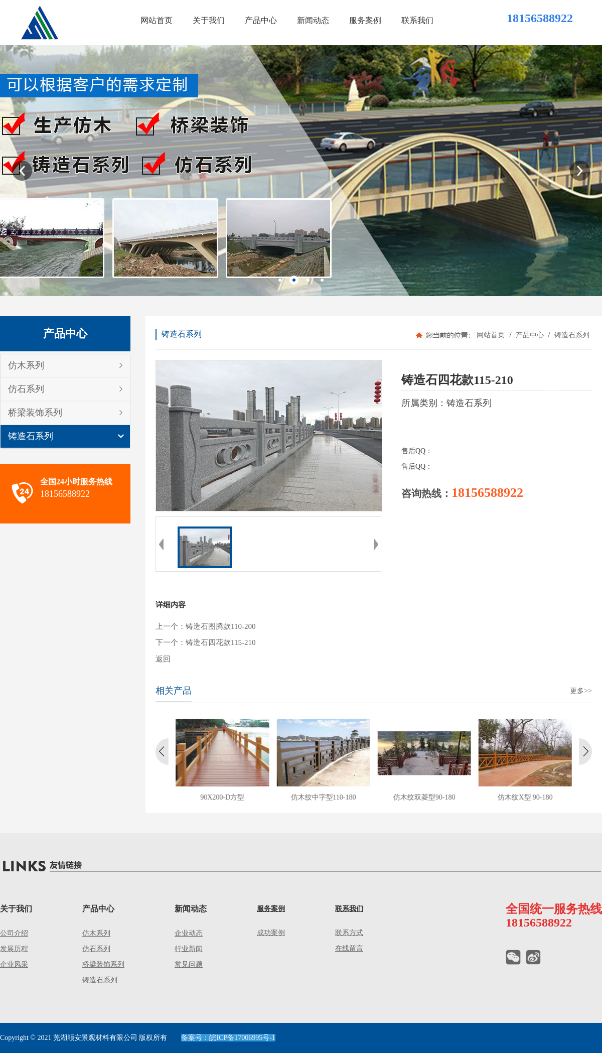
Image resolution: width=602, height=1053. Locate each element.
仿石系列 (26, 389)
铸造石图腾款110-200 (220, 626)
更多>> (581, 691)
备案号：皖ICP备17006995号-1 (228, 1037)
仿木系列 (26, 365)
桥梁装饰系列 (35, 413)
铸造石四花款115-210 (220, 642)
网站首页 (491, 335)
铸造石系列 (30, 436)
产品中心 (529, 335)
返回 (163, 659)
